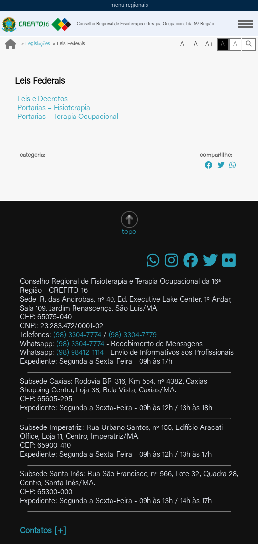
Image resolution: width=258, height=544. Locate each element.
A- (183, 44)
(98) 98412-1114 (80, 353)
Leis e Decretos (42, 99)
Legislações (37, 44)
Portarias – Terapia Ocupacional (67, 117)
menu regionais (129, 5)
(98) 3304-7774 (77, 335)
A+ (209, 44)
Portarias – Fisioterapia (53, 108)
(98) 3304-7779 (133, 335)
